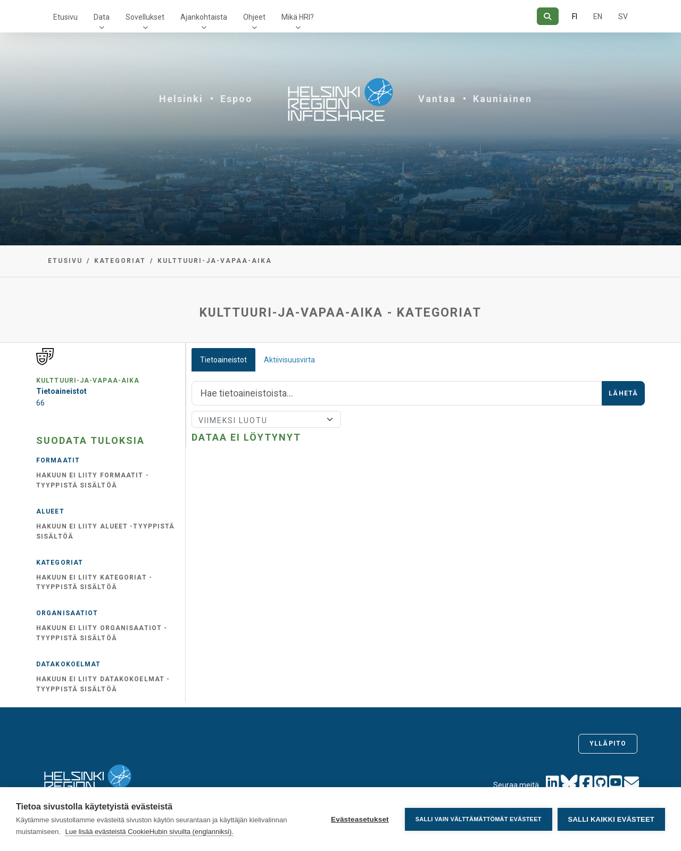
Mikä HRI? (297, 17)
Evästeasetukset (360, 819)
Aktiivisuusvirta (289, 360)
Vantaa (437, 98)
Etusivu (65, 17)
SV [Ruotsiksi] (623, 16)
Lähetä (623, 393)
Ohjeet (254, 17)
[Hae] (548, 16)
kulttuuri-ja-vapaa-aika (214, 261)
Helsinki (181, 98)
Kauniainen (502, 98)
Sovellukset (145, 17)
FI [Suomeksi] (574, 16)
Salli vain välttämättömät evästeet (479, 819)
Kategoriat (120, 261)
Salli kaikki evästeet (611, 819)
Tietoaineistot (223, 360)
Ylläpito (607, 743)
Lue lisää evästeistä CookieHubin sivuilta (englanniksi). (149, 832)
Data (102, 17)
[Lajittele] (266, 419)
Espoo (236, 98)
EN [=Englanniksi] (597, 16)
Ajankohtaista (203, 17)
